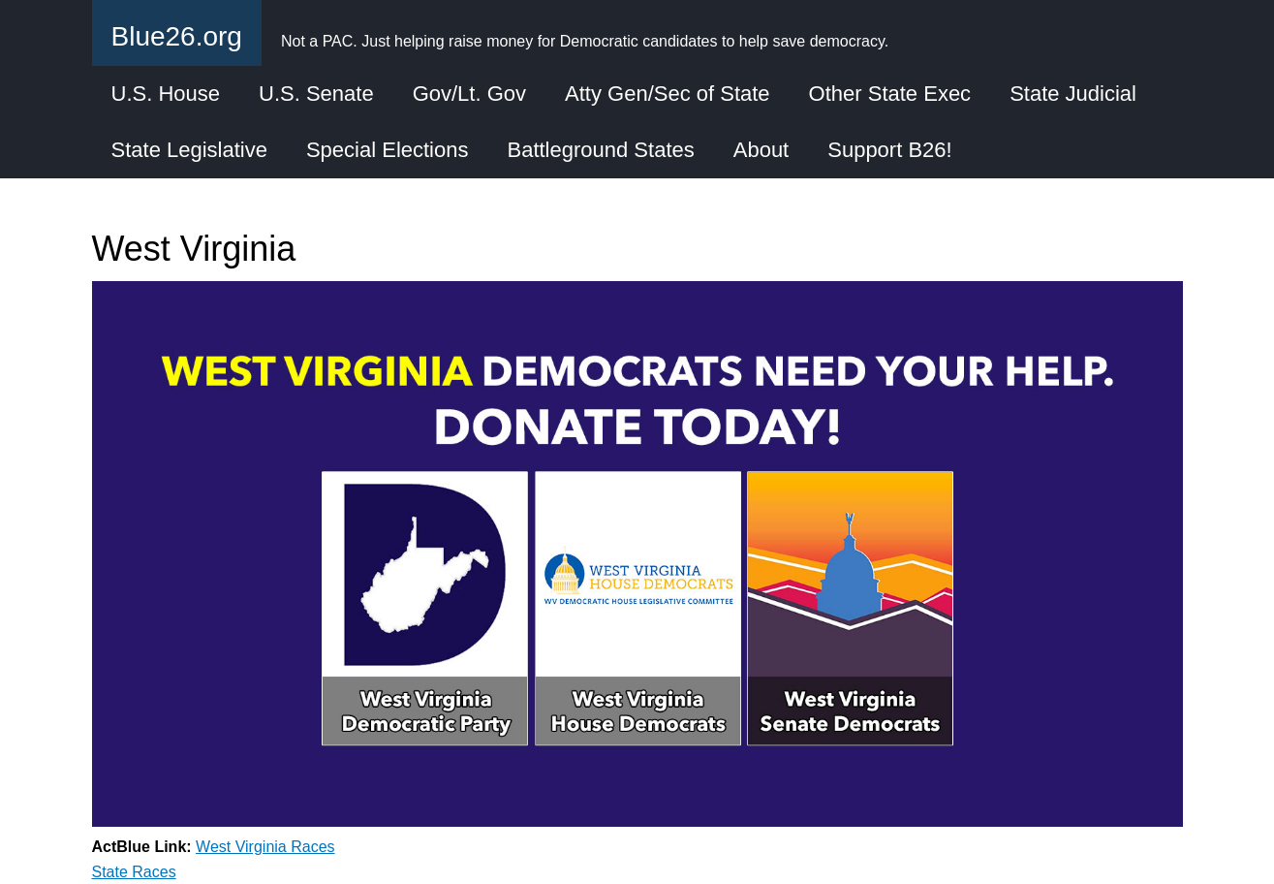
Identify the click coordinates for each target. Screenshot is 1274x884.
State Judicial (1073, 93)
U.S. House (166, 93)
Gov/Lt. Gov (469, 93)
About (761, 150)
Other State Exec (890, 93)
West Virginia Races (265, 846)
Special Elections (387, 150)
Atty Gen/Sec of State (667, 93)
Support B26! (889, 150)
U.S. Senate (316, 93)
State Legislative (189, 150)
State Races (134, 872)
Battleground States (600, 150)
